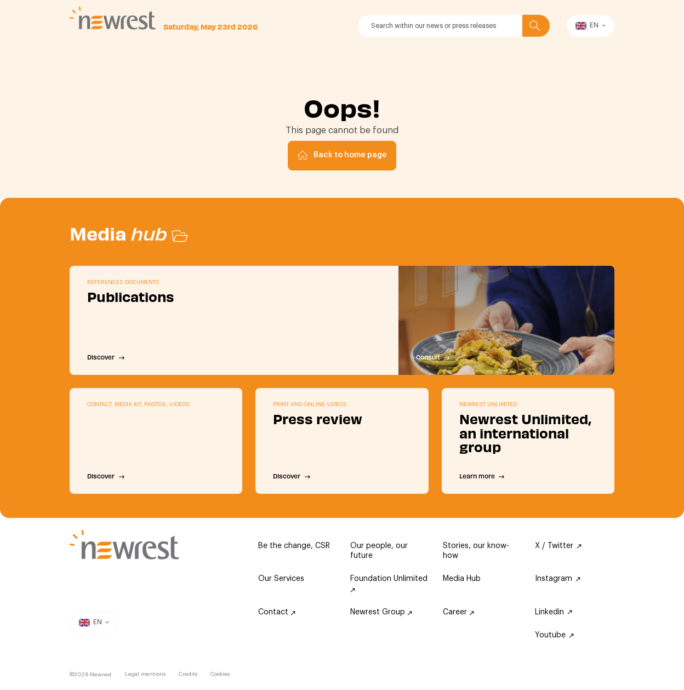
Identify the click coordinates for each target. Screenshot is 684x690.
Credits (188, 674)
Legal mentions (145, 674)
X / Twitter (558, 546)
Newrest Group (381, 612)
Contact (276, 612)
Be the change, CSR (294, 546)
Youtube (554, 635)
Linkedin (553, 612)
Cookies (220, 674)
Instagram (557, 579)
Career (458, 612)
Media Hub (462, 579)
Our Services (281, 579)
